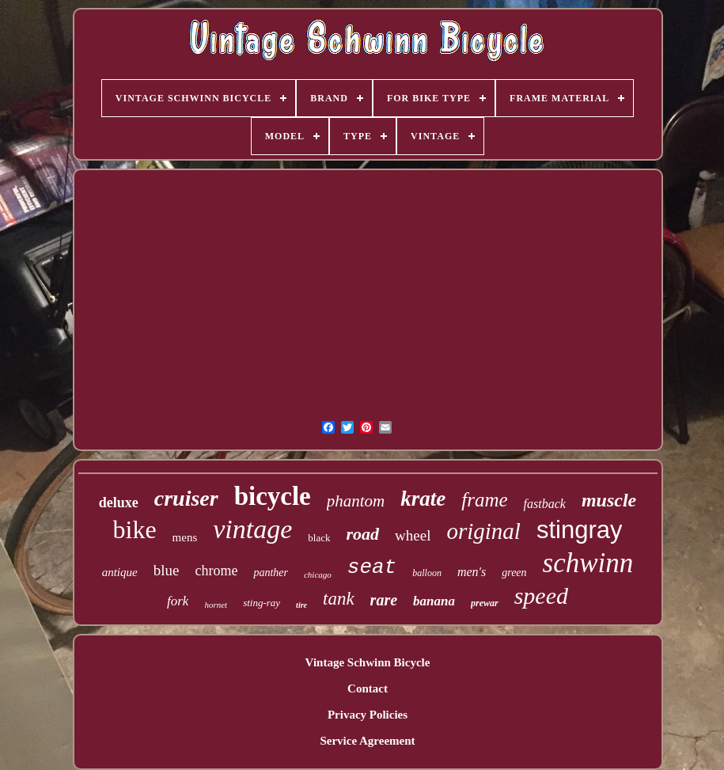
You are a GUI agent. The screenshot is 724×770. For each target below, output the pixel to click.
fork (177, 601)
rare (383, 600)
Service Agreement (367, 740)
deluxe (118, 502)
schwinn (588, 563)
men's (471, 571)
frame (484, 499)
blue (167, 570)
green (514, 572)
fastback (545, 503)
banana (434, 601)
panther (270, 572)
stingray (579, 530)
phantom (356, 500)
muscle (609, 500)
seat (371, 567)
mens (185, 537)
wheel (412, 535)
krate (422, 498)
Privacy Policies (367, 714)
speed (541, 595)
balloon (427, 572)
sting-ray (261, 603)
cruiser (186, 498)
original (483, 531)
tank (338, 599)
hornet (215, 604)
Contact (367, 688)
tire (301, 605)
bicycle (272, 496)
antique (120, 572)
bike (135, 529)
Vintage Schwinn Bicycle (367, 662)
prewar (484, 603)
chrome (216, 570)
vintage (252, 529)
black (319, 538)
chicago (318, 574)
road (363, 534)
